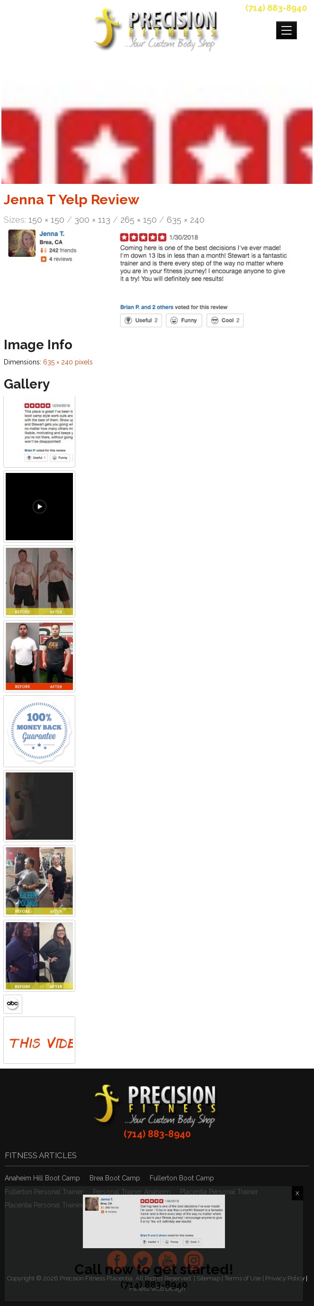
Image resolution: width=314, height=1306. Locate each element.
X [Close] (297, 1193)
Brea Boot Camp (115, 1178)
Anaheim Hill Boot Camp (42, 1178)
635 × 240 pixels (68, 362)
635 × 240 (186, 220)
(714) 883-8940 (276, 8)
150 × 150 (46, 220)
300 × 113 (92, 220)
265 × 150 (138, 220)
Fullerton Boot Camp (182, 1178)
